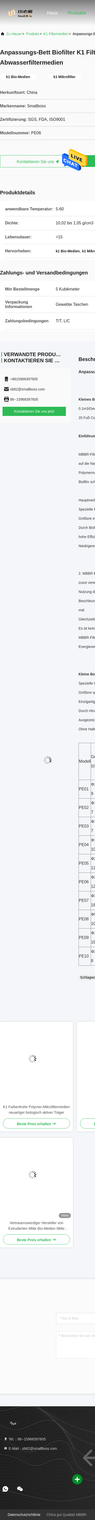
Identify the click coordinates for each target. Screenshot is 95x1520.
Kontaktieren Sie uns (38, 162)
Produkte (77, 13)
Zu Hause (14, 34)
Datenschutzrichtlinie (24, 1515)
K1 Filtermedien (55, 34)
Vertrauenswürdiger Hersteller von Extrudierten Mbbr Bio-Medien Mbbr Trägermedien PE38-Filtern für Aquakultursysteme (36, 1226)
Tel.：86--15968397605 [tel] (25, 1439)
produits (32, 34)
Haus (52, 13)
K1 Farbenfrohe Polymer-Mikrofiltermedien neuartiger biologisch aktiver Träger (36, 1109)
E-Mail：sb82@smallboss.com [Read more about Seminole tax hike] (30, 1448)
